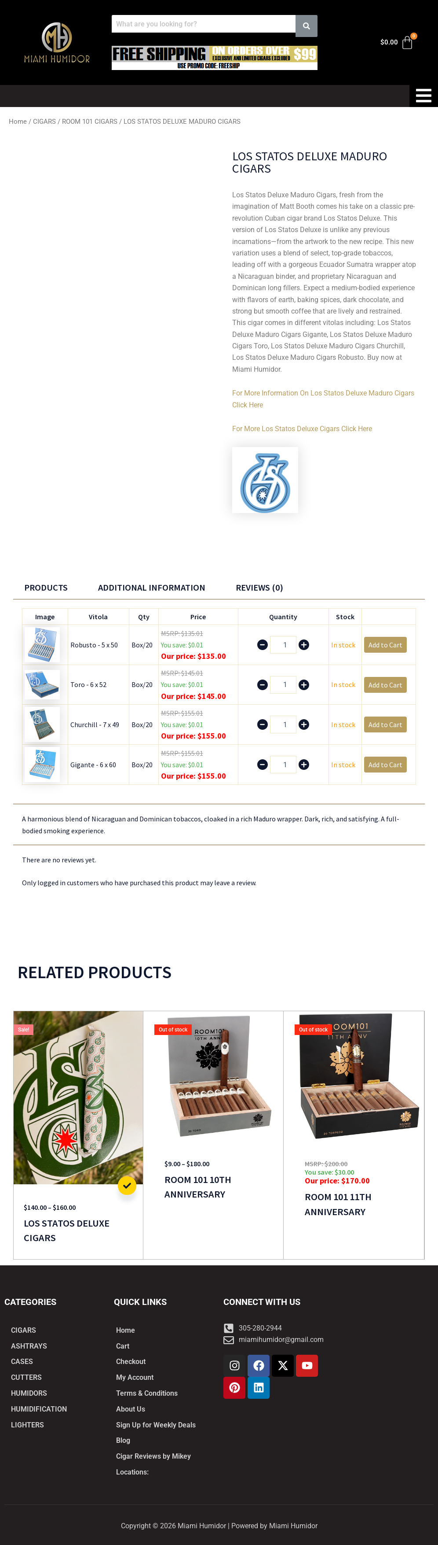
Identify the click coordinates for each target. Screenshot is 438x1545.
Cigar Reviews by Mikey (153, 1456)
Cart (122, 1345)
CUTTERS (26, 1377)
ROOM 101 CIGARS (89, 122)
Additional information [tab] (153, 587)
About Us (130, 1409)
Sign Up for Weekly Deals (156, 1424)
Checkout (131, 1361)
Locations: (132, 1472)
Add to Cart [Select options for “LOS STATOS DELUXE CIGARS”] (127, 1185)
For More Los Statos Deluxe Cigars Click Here (302, 428)
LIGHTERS (27, 1424)
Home (18, 122)
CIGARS (44, 122)
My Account (134, 1377)
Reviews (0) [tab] (262, 587)
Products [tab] (46, 587)
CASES (22, 1361)
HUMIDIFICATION (39, 1409)
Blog (123, 1440)
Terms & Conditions (147, 1393)
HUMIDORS (29, 1393)
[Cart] (397, 42)
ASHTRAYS (29, 1345)
